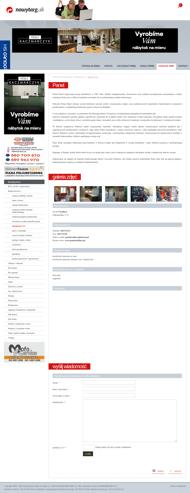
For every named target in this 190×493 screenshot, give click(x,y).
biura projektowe (19, 249)
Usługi (11, 337)
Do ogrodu (13, 272)
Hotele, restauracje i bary (19, 323)
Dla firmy (12, 319)
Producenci (13, 305)
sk (187, 5)
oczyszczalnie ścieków (22, 235)
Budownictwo (14, 191)
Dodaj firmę (147, 66)
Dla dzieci (12, 314)
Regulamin (181, 486)
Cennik (173, 486)
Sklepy (11, 296)
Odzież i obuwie (15, 263)
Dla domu (12, 268)
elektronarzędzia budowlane (24, 216)
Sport (10, 282)
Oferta (108, 66)
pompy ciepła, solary (21, 240)
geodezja (16, 254)
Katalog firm (166, 66)
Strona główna (91, 66)
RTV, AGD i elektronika (19, 186)
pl (180, 5)
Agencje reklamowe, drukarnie (22, 310)
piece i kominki (19, 230)
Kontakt (183, 66)
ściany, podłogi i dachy (22, 195)
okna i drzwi (17, 200)
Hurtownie (13, 300)
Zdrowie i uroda (15, 286)
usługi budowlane (20, 205)
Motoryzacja (13, 277)
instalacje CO (18, 226)
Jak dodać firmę (126, 66)
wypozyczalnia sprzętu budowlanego (22, 210)
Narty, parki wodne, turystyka (21, 333)
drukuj (161, 471)
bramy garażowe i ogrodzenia (25, 258)
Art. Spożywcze (15, 291)
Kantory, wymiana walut (19, 328)
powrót (178, 471)
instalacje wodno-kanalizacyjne (26, 221)
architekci (16, 244)
